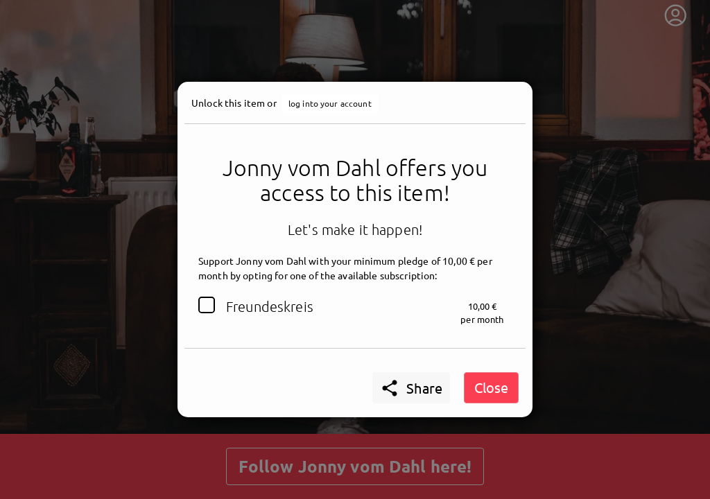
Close (491, 387)
